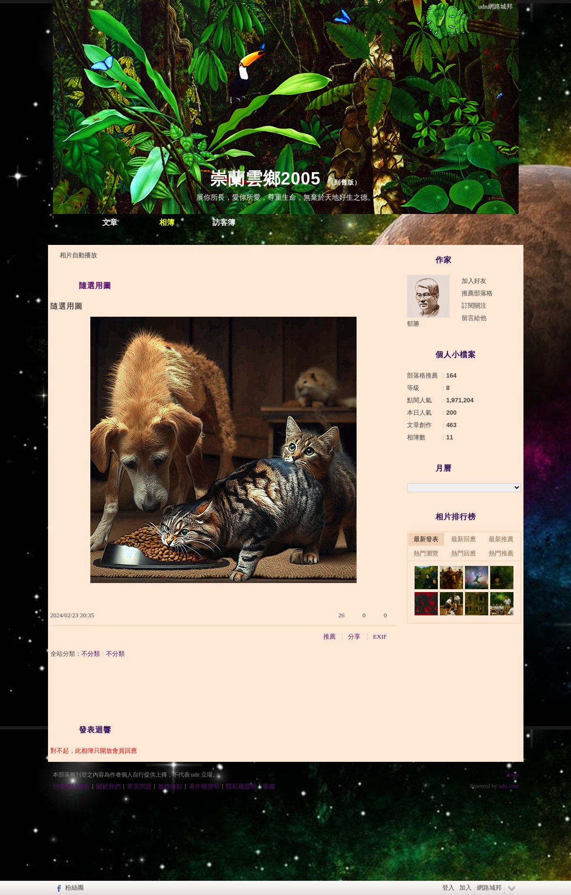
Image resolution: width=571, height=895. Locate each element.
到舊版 (344, 182)
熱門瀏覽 (426, 553)
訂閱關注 (474, 305)
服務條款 (170, 786)
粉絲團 (74, 887)
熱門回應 (463, 553)
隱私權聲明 (241, 786)
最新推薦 (501, 539)
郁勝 (413, 323)
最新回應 (463, 539)
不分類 (90, 653)
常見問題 (139, 786)
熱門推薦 (501, 553)
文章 (109, 222)
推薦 (329, 636)
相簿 (166, 222)
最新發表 (426, 539)
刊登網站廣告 (71, 786)
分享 (354, 636)
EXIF (380, 636)
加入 (465, 887)
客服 (269, 786)
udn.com (509, 786)
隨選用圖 (95, 286)
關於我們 (108, 786)
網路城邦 (489, 887)
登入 (448, 887)
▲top (511, 774)
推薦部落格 (477, 293)
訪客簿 (224, 222)
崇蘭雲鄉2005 (265, 178)
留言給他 (474, 317)
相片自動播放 (78, 255)
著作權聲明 (204, 786)
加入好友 (474, 280)
